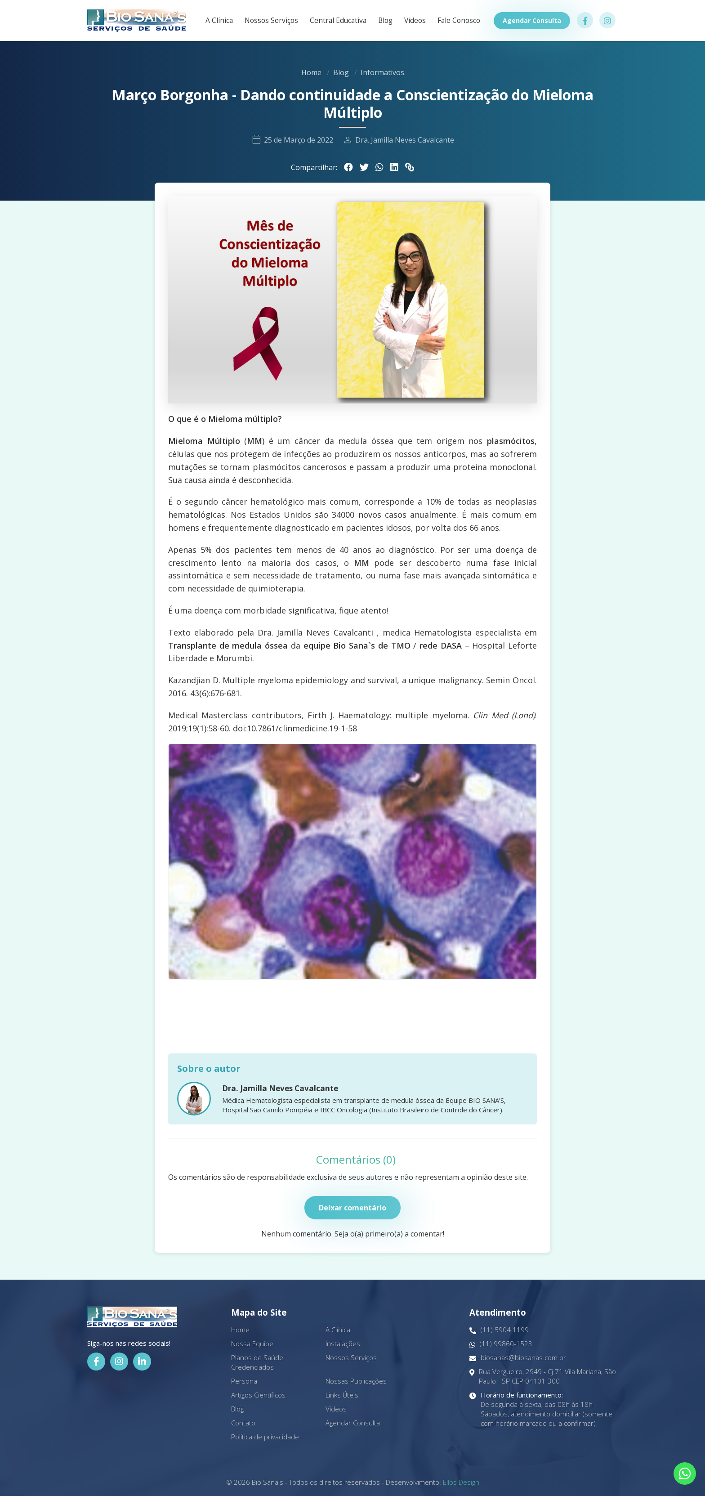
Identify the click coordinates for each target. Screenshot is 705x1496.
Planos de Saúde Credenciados (257, 1362)
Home (311, 72)
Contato (243, 1422)
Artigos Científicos (258, 1394)
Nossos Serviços (271, 20)
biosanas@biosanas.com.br (517, 1357)
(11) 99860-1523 (500, 1343)
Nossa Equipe (252, 1343)
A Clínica (219, 20)
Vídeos (415, 20)
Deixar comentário (352, 1208)
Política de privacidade (265, 1436)
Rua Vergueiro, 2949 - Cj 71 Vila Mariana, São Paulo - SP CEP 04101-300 (542, 1376)
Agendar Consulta (532, 20)
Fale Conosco (458, 20)
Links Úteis (342, 1394)
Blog (385, 20)
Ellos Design (461, 1482)
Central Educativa (338, 20)
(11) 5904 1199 (499, 1330)
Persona (244, 1380)
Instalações (343, 1343)
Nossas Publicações (356, 1380)
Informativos (382, 72)
